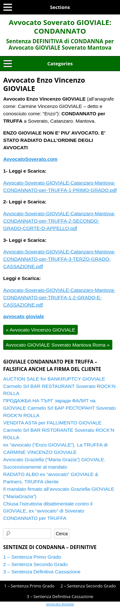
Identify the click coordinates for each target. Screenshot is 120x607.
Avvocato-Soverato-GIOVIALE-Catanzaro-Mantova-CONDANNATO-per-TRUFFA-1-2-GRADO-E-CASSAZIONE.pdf (59, 297)
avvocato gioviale (60, 604)
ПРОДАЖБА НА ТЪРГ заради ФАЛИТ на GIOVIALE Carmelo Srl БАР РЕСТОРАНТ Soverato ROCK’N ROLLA (59, 408)
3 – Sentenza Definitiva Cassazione (42, 571)
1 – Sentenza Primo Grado (32, 557)
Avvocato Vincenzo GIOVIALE (40, 329)
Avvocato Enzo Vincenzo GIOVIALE (44, 84)
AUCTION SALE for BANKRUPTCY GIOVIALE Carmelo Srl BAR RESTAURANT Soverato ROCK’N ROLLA (59, 386)
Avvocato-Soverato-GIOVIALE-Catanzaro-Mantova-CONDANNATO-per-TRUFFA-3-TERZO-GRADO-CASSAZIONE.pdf (59, 259)
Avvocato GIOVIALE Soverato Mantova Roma (58, 345)
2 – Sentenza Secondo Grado (35, 564)
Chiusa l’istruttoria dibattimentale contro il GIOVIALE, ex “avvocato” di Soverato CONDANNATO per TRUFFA (47, 511)
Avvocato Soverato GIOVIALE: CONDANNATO (60, 26)
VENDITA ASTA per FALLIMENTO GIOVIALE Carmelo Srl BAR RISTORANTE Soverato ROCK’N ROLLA (58, 430)
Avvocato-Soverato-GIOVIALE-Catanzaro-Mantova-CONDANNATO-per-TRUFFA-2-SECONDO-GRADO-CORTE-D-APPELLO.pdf (59, 221)
